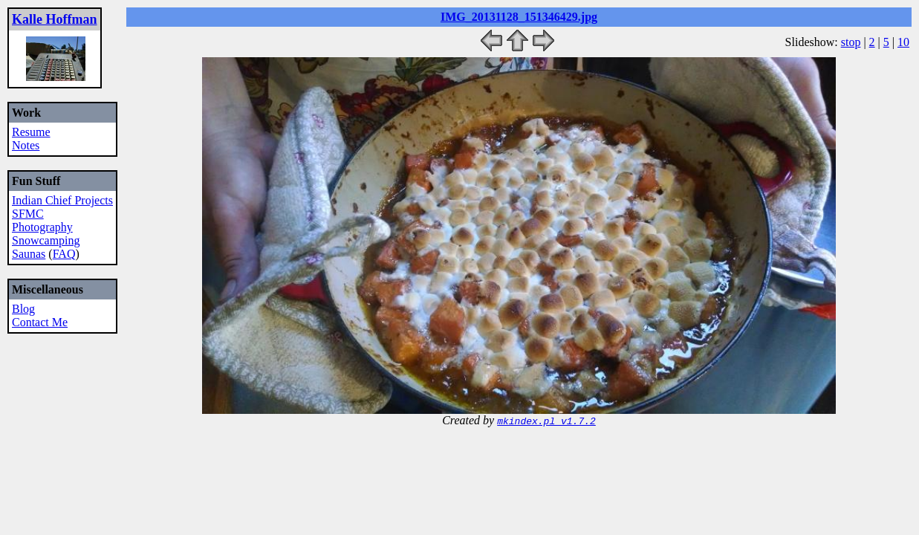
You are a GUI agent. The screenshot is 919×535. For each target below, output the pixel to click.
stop (851, 42)
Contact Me (40, 322)
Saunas (28, 253)
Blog (23, 308)
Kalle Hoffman (54, 19)
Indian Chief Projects (62, 200)
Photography (42, 227)
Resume (31, 132)
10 (903, 42)
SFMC (28, 213)
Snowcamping (46, 240)
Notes (25, 145)
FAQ (64, 253)
